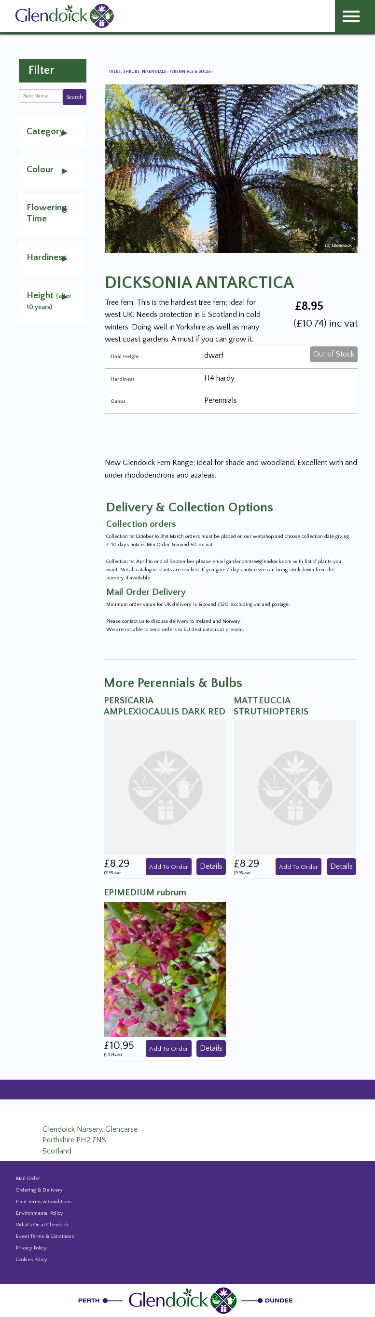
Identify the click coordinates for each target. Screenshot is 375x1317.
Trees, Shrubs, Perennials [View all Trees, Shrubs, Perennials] (138, 71)
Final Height (125, 356)
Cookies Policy (31, 1259)
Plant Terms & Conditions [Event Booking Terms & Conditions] (43, 1202)
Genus (118, 401)
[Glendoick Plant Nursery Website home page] (187, 1300)
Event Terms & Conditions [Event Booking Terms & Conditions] (45, 1236)
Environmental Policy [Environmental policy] (39, 1213)
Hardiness (123, 379)
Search (74, 97)
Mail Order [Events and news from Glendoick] (28, 1178)
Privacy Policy (31, 1248)
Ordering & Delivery (39, 1190)
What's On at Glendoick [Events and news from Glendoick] (42, 1225)
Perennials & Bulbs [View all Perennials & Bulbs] (190, 71)
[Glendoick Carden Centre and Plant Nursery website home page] (64, 15)
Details (211, 866)
